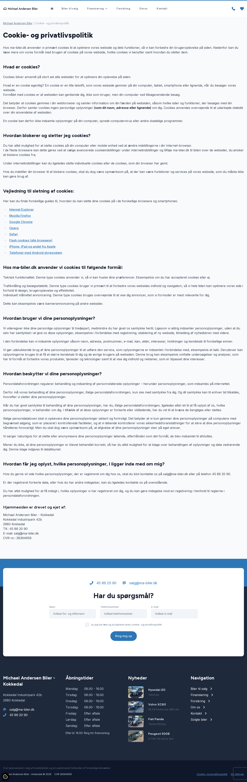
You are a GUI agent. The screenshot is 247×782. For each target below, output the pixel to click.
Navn (52, 606)
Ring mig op (123, 636)
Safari (13, 234)
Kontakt (162, 8)
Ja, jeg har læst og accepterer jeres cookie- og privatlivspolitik (126, 624)
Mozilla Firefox (20, 216)
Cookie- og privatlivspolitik (212, 774)
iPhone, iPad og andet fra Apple (32, 246)
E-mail (154, 606)
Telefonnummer (109, 606)
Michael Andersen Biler (17, 23)
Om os (143, 8)
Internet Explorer (21, 209)
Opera (14, 228)
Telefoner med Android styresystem (35, 253)
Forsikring (123, 8)
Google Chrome (21, 222)
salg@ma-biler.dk (140, 583)
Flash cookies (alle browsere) (30, 240)
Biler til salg (70, 8)
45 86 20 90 (103, 583)
